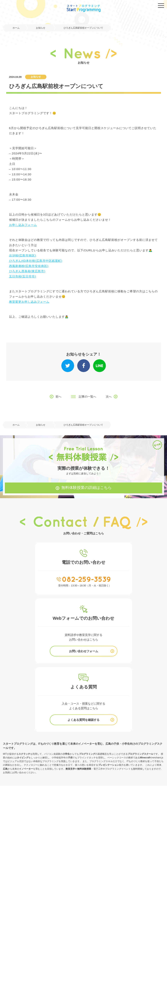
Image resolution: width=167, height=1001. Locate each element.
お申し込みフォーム (23, 225)
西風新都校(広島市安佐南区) (29, 266)
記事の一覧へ (87, 396)
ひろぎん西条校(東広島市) (27, 271)
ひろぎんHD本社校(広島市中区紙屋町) (36, 260)
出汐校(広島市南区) (22, 255)
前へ (58, 396)
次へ (109, 396)
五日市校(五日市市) (22, 276)
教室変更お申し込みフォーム (29, 301)
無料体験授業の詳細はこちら (86, 487)
